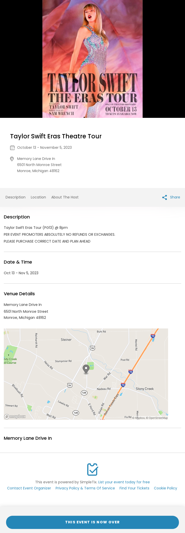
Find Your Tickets (134, 488)
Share (171, 197)
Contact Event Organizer (29, 488)
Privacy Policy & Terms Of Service (85, 488)
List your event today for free (124, 482)
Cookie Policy (165, 488)
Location (38, 197)
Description (16, 197)
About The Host (65, 197)
